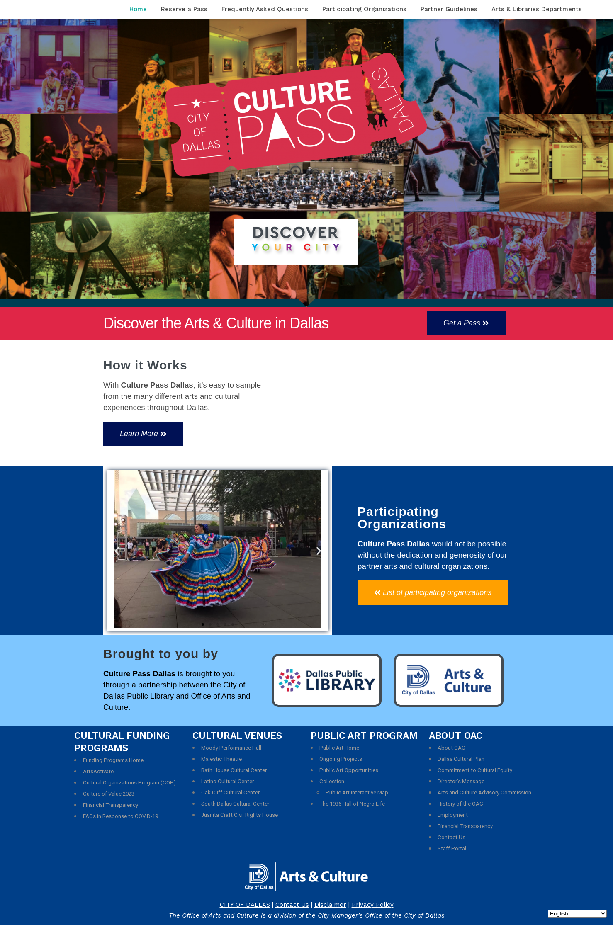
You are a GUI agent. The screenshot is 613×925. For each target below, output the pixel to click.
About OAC (451, 748)
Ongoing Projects (340, 759)
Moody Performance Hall (231, 748)
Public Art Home (339, 748)
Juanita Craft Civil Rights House (239, 815)
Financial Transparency (110, 805)
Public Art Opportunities (348, 770)
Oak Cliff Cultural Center (230, 792)
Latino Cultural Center (227, 781)
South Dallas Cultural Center (235, 804)
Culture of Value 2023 (108, 794)
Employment (453, 815)
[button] (466, 323)
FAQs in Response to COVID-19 (120, 816)
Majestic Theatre (221, 759)
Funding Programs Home (113, 760)
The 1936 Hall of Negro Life (352, 804)
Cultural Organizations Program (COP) (129, 782)
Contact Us (451, 837)
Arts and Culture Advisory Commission (484, 792)
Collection (331, 781)
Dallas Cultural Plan (461, 759)
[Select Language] (577, 914)
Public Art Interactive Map (357, 792)
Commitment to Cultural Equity (475, 770)
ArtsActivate (98, 771)
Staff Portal (452, 848)
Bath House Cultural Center (234, 770)
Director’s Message (461, 781)
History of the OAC (460, 804)
